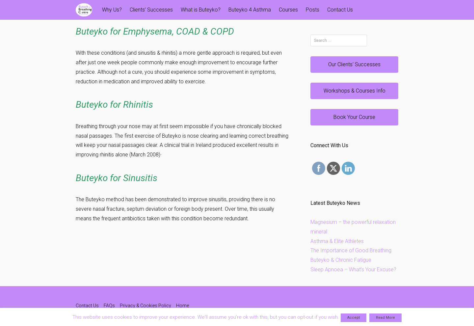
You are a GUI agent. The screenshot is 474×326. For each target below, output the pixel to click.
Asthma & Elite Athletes (337, 241)
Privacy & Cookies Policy (145, 305)
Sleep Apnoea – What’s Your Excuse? (353, 269)
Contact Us (340, 10)
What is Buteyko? (201, 10)
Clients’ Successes (151, 10)
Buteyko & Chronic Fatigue (340, 260)
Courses (288, 10)
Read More (385, 317)
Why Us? (112, 10)
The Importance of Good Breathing (350, 250)
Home (182, 305)
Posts (312, 10)
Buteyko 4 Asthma (249, 10)
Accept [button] (353, 317)
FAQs (109, 305)
